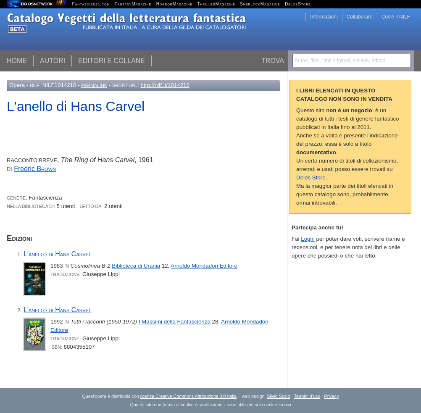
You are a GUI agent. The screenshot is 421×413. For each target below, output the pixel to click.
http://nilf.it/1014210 (165, 85)
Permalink (94, 85)
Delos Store (311, 177)
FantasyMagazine (133, 4)
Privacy (331, 396)
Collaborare (360, 17)
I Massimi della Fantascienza (174, 321)
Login (308, 239)
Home (17, 60)
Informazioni (323, 17)
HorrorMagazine (174, 4)
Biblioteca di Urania (136, 266)
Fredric (35, 168)
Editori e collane (111, 60)
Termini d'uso (307, 396)
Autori (52, 60)
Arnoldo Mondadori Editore (204, 266)
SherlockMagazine (260, 4)
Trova (272, 60)
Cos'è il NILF (396, 17)
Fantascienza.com (91, 4)
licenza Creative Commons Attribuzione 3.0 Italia (188, 396)
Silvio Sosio (278, 396)
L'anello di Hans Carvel (57, 254)
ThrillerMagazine (216, 4)
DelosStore (298, 4)
